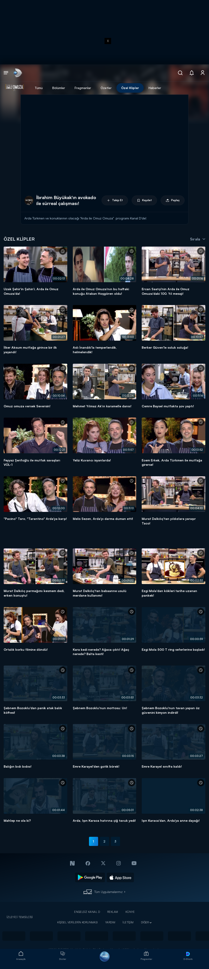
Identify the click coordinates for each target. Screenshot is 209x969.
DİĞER (145, 922)
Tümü (39, 88)
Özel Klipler (130, 88)
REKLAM (112, 912)
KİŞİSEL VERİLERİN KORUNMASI (77, 922)
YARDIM (110, 922)
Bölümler (58, 88)
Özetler (106, 88)
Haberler (155, 88)
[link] (17, 73)
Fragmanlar (83, 88)
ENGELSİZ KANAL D (87, 912)
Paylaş (173, 200)
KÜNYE (130, 912)
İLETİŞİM (128, 922)
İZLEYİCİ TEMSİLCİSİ (20, 917)
